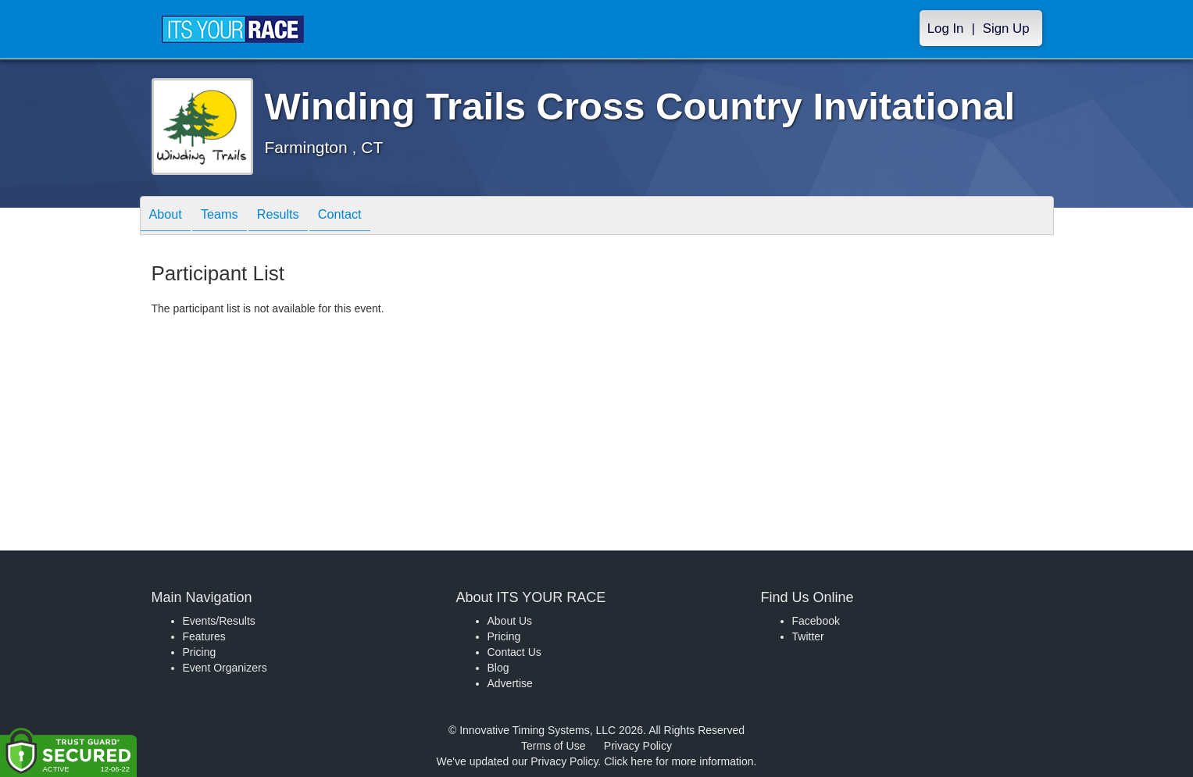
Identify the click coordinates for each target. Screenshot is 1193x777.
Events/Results (219, 621)
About (169, 216)
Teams (230, 216)
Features (204, 636)
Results (297, 216)
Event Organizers (225, 667)
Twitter (808, 636)
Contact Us (514, 652)
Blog (498, 667)
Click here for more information (678, 761)
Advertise (510, 683)
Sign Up (1006, 28)
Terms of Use (553, 746)
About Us (510, 621)
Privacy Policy (638, 746)
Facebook (816, 621)
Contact (366, 216)
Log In (945, 28)
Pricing (199, 652)
